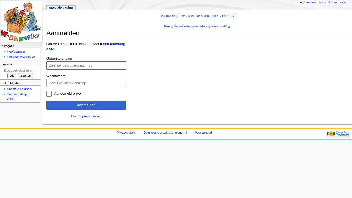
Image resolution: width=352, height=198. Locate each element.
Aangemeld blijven (68, 93)
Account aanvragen (332, 2)
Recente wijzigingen (21, 56)
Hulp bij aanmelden (86, 116)
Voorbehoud (203, 132)
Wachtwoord (56, 76)
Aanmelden (86, 105)
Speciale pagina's (19, 88)
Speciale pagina (61, 7)
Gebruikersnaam (59, 59)
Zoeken (7, 64)
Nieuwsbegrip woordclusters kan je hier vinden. (195, 16)
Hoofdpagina (16, 51)
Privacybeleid (126, 132)
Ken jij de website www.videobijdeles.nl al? (195, 26)
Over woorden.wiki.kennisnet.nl (165, 132)
